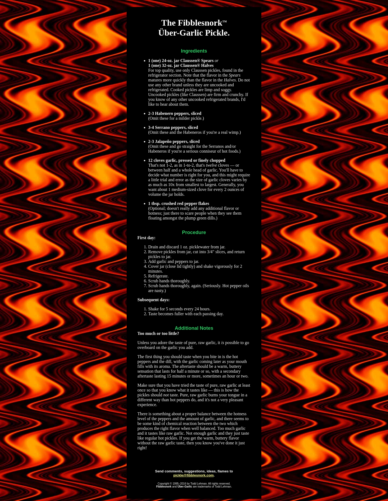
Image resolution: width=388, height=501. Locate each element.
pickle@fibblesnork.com (193, 475)
